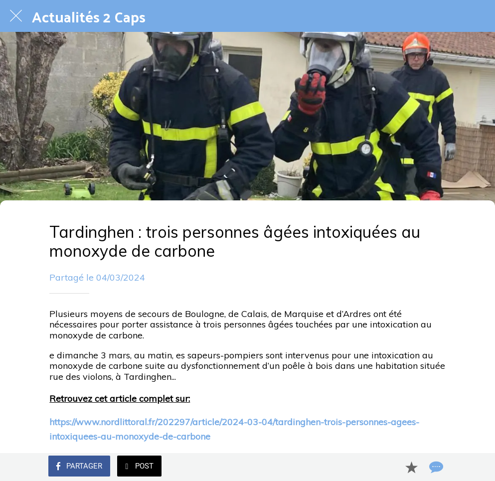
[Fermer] (16, 16)
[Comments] (435, 467)
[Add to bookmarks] (411, 467)
